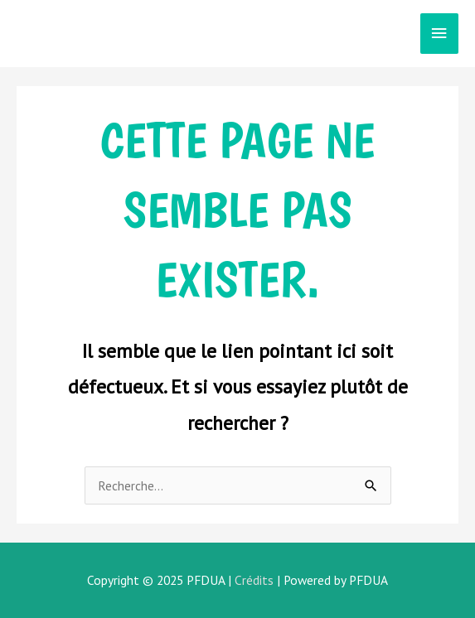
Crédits (254, 580)
